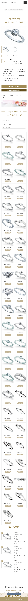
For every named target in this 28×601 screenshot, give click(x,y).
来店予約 (7, 599)
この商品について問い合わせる (14, 90)
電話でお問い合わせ (21, 599)
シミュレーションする (14, 86)
